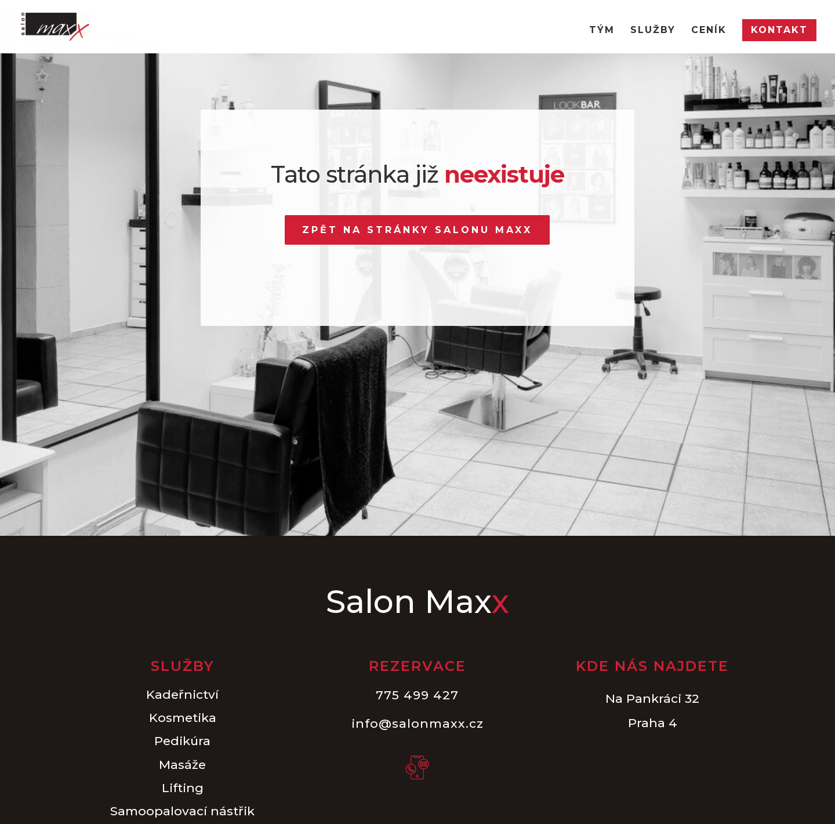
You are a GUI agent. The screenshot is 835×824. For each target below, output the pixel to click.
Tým (602, 30)
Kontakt (779, 29)
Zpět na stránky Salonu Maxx (417, 229)
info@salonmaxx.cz (417, 723)
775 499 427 (417, 695)
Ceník (709, 30)
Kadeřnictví (182, 694)
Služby (653, 30)
